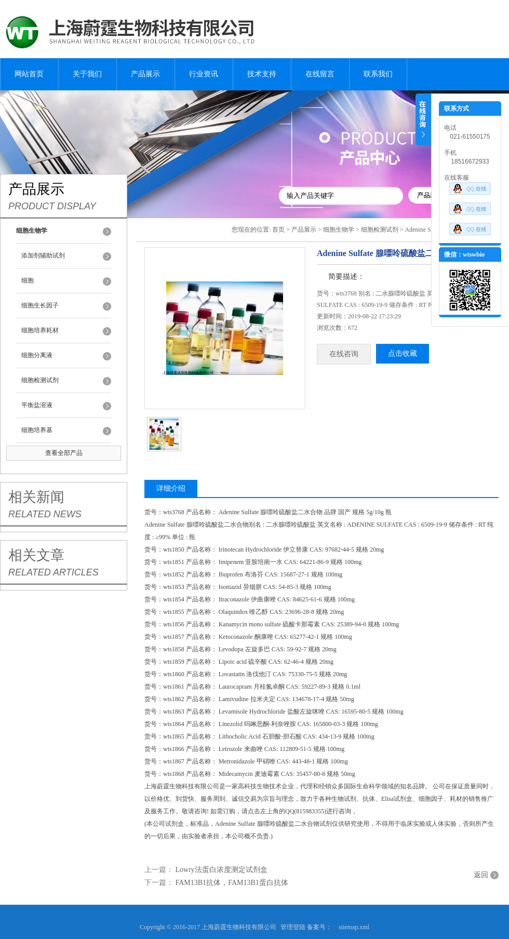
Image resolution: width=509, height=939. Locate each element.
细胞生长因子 (40, 305)
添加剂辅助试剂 (43, 255)
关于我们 (87, 74)
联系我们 (378, 74)
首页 (278, 229)
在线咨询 (343, 354)
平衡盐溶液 (36, 405)
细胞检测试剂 (40, 380)
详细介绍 (170, 488)
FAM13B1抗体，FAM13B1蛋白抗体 (232, 883)
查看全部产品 (64, 453)
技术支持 (261, 74)
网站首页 (29, 74)
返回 (481, 875)
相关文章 (36, 555)
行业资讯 (203, 74)
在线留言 (319, 74)
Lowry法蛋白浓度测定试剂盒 (221, 870)
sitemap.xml (354, 927)
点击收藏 (402, 353)
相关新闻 (36, 497)
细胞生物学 (338, 229)
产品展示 (145, 74)
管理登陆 (292, 927)
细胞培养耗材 (40, 330)
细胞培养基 (36, 430)
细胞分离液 (36, 355)
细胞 (27, 280)
